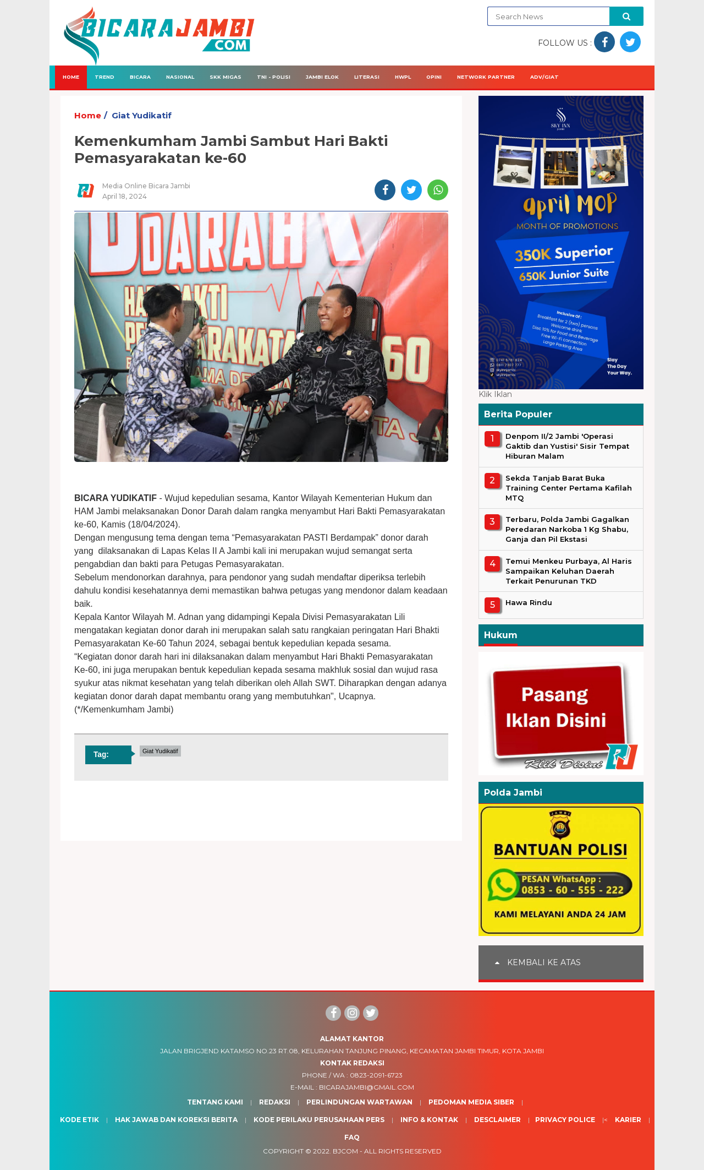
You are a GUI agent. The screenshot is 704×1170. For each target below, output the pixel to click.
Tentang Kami (215, 1102)
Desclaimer (497, 1119)
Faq (352, 1137)
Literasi (367, 77)
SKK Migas (225, 77)
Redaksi (274, 1102)
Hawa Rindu (528, 602)
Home (71, 77)
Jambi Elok (322, 77)
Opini (434, 77)
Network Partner (486, 77)
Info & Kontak (429, 1119)
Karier (628, 1119)
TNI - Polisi (273, 77)
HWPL (403, 77)
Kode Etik (79, 1119)
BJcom (345, 1151)
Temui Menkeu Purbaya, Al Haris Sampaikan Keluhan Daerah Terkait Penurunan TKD (568, 571)
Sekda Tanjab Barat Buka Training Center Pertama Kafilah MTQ (568, 488)
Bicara (140, 77)
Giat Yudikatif (142, 115)
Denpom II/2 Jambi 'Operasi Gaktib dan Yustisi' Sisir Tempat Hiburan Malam (567, 446)
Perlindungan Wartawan (359, 1102)
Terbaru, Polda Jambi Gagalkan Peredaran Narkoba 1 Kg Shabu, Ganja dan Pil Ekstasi (567, 529)
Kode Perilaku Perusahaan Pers (319, 1119)
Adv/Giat (544, 77)
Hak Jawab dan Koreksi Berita (176, 1119)
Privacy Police (565, 1119)
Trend (104, 77)
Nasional (180, 77)
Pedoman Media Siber (471, 1102)
